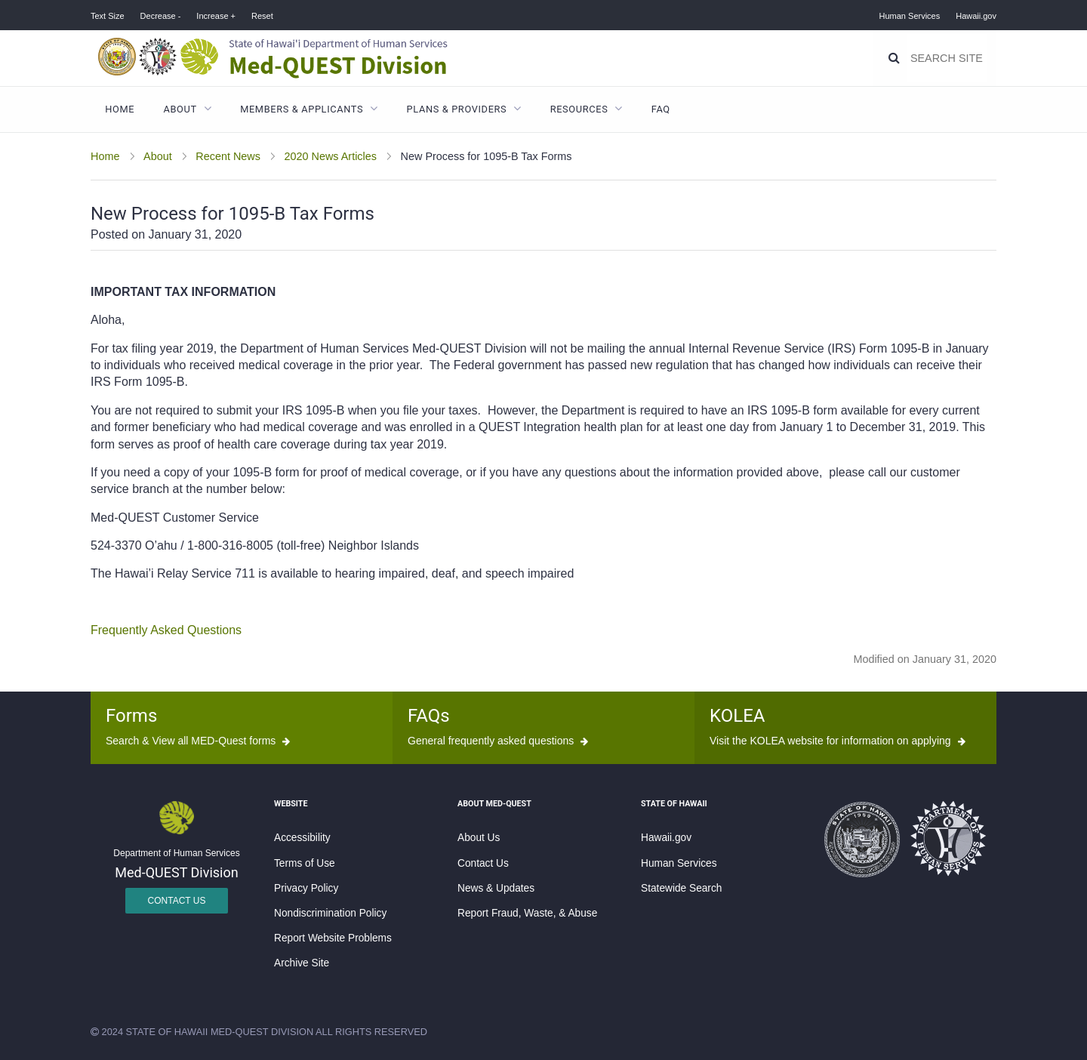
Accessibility (302, 837)
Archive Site (301, 963)
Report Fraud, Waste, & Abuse (527, 913)
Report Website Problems (333, 938)
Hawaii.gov (976, 15)
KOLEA (737, 715)
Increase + (216, 15)
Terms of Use (304, 863)
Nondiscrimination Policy (330, 913)
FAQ (660, 109)
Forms (131, 715)
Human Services (910, 15)
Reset (262, 15)
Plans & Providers (457, 109)
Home (119, 109)
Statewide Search (681, 888)
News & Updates (495, 888)
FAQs (429, 715)
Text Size (108, 15)
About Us (478, 837)
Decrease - (160, 15)
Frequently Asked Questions (166, 630)
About (180, 109)
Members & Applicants (301, 109)
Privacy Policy (306, 888)
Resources (579, 109)
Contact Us (177, 900)
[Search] (894, 58)
